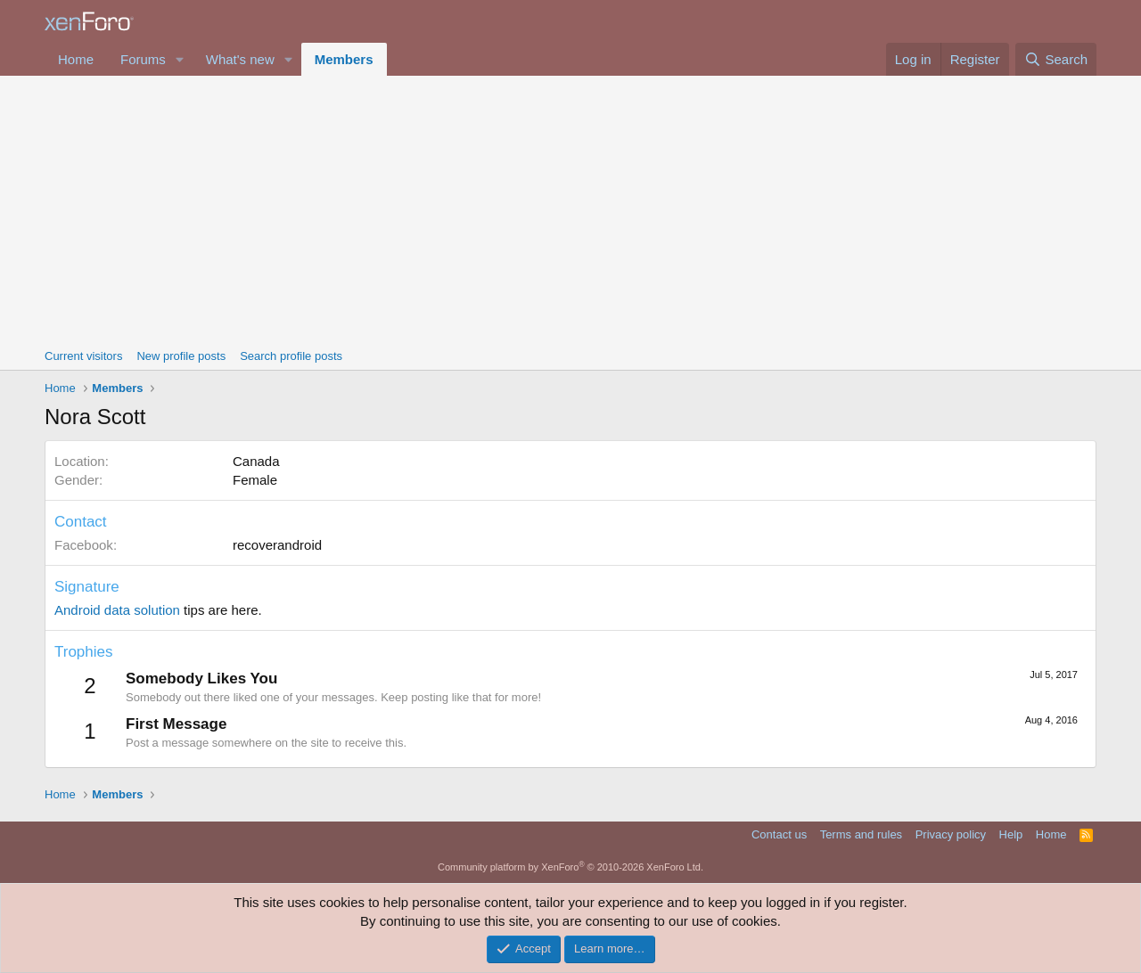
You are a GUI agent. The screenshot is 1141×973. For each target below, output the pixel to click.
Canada (256, 461)
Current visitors (83, 356)
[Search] (1055, 59)
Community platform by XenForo (570, 867)
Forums (143, 59)
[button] (180, 59)
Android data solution (117, 609)
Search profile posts (291, 356)
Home (76, 59)
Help (1011, 834)
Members (344, 59)
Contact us (779, 834)
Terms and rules (861, 834)
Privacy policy (950, 834)
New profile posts (181, 356)
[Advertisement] (570, 209)
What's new (240, 59)
